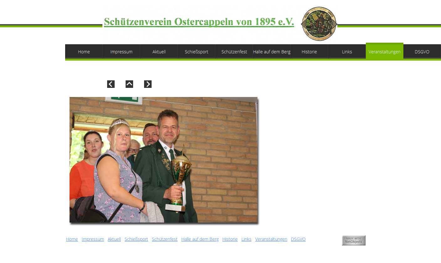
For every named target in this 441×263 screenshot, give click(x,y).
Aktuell (114, 239)
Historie (230, 239)
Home (72, 239)
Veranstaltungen (271, 239)
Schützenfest (165, 239)
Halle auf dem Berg (200, 239)
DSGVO (298, 239)
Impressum (93, 239)
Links (246, 239)
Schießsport (136, 239)
